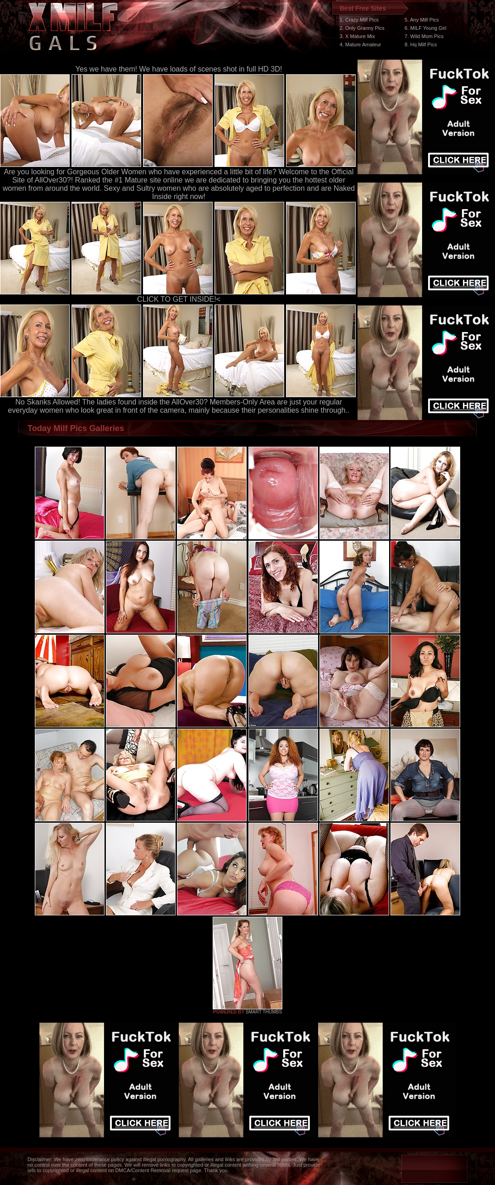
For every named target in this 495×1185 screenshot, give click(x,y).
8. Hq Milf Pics (421, 44)
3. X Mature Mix (357, 36)
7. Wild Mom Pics (424, 36)
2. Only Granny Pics (362, 28)
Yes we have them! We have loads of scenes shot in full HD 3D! (179, 69)
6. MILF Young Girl (425, 28)
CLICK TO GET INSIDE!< (178, 299)
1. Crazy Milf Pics (359, 19)
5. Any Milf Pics (422, 19)
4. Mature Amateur (360, 44)
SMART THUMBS (264, 1011)
